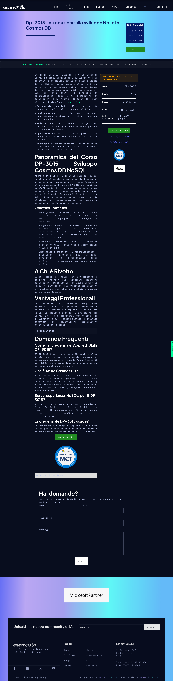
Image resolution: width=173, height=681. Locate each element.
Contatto (91, 673)
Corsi (115, 7)
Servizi (68, 673)
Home (57, 7)
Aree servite (94, 663)
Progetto (69, 668)
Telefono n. (46, 518)
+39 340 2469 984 (119, 137)
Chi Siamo (69, 6)
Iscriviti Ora (66, 437)
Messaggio (45, 530)
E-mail (86, 505)
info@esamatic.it (120, 142)
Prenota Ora (135, 50)
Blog (86, 7)
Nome (41, 505)
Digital (100, 7)
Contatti (131, 7)
